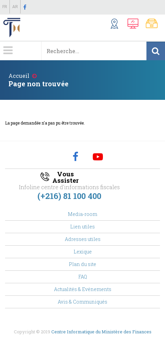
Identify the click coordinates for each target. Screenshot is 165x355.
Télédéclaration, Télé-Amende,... (135, 24)
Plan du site (82, 264)
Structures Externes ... (117, 24)
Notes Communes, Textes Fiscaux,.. (154, 24)
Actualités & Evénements (82, 289)
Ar (15, 6)
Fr (4, 6)
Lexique (83, 251)
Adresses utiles (83, 239)
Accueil (18, 75)
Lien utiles (82, 226)
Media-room (82, 214)
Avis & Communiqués (82, 301)
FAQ (82, 276)
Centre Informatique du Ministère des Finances (101, 332)
